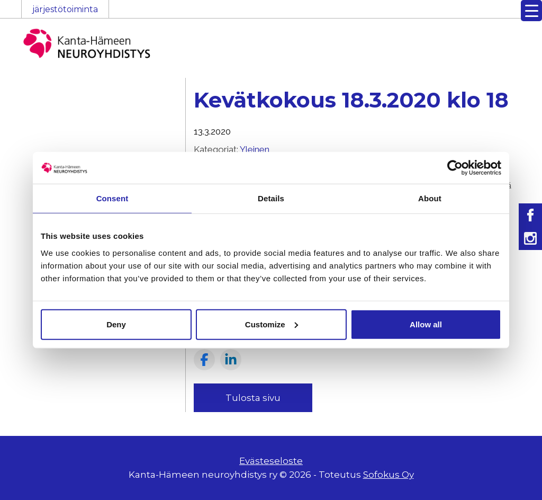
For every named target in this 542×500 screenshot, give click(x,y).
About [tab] (429, 198)
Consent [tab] (112, 198)
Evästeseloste (271, 461)
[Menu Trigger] (531, 10)
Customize (271, 323)
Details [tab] (271, 198)
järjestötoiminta (65, 9)
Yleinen (254, 149)
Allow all (426, 323)
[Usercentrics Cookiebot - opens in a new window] (455, 168)
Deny (116, 323)
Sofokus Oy (388, 474)
